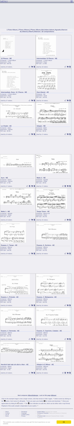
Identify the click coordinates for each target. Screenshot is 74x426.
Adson (9, 180)
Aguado (45, 180)
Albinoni (45, 366)
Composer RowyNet (42, 413)
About (7, 411)
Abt (44, 94)
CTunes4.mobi (41, 416)
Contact (7, 413)
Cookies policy (25, 414)
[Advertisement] (37, 14)
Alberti (9, 366)
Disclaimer (24, 411)
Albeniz (10, 247)
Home (7, 416)
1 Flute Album (12, 60)
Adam (9, 128)
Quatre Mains (41, 411)
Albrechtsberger (33, 395)
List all (7, 414)
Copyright (24, 413)
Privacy (23, 416)
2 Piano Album (12, 94)
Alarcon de (46, 213)
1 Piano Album (47, 60)
